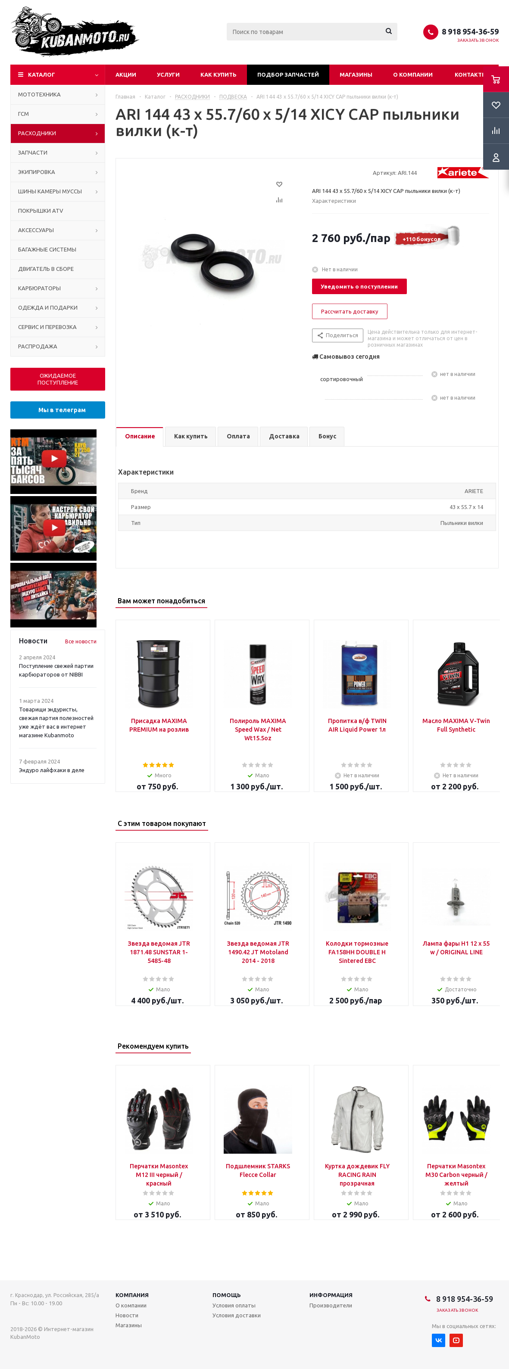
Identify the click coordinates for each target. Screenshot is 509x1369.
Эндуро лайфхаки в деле (51, 770)
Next (490, 602)
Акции (126, 74)
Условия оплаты (234, 1305)
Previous (475, 602)
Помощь (226, 1295)
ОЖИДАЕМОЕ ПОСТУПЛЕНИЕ (57, 379)
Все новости (81, 641)
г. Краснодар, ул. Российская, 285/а (54, 1295)
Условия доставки (236, 1315)
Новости (127, 1315)
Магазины (356, 74)
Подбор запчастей (288, 74)
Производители (330, 1305)
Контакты (471, 74)
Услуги (168, 74)
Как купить (218, 74)
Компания (132, 1295)
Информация (331, 1295)
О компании (413, 74)
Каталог (41, 74)
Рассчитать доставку (349, 311)
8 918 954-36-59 (470, 31)
